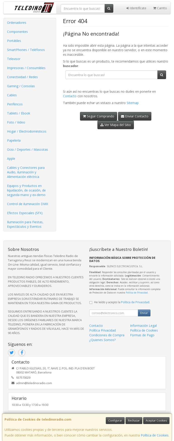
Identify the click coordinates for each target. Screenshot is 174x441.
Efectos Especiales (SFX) (25, 213)
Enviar (144, 313)
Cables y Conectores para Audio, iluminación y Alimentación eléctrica (26, 172)
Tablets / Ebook (18, 113)
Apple (11, 158)
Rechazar (134, 420)
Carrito (160, 8)
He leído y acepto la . (122, 302)
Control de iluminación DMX (27, 204)
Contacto (70, 96)
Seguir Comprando (98, 116)
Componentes (17, 31)
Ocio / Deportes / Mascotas (27, 149)
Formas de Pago (142, 335)
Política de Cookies (155, 435)
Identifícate (136, 8)
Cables (12, 95)
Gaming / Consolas (21, 86)
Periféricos (15, 104)
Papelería (14, 140)
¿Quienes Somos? (102, 340)
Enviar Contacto (134, 116)
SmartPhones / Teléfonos (26, 50)
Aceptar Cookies (156, 420)
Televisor (13, 59)
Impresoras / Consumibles (26, 68)
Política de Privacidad (137, 292)
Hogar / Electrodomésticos (26, 131)
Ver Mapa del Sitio (115, 125)
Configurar (115, 420)
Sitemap (133, 103)
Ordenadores (16, 22)
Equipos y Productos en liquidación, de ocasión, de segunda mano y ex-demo (26, 190)
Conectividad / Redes (22, 77)
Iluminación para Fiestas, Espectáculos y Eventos (25, 224)
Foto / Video (16, 122)
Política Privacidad (102, 330)
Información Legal (143, 325)
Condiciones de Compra (106, 335)
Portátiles (14, 41)
